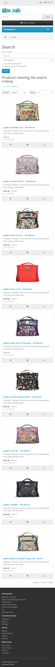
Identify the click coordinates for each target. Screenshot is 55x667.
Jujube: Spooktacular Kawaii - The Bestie (22, 397)
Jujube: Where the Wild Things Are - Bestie (23, 558)
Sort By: (6, 92)
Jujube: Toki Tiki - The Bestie (16, 450)
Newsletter (6, 653)
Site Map (5, 624)
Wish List (5, 650)
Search (13, 37)
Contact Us (6, 619)
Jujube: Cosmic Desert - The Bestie (19, 181)
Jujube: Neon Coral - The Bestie (17, 289)
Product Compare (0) (11, 86)
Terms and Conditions (10, 607)
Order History (7, 648)
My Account (6, 645)
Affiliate (4, 636)
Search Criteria (7, 52)
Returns (4, 621)
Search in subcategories (11, 64)
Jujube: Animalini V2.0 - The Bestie (19, 127)
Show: (33, 92)
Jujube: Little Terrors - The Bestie (19, 235)
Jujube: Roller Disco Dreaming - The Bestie (22, 343)
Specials (5, 638)
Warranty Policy (7, 612)
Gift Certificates (7, 633)
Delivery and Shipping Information (14, 600)
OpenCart (14, 662)
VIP (3, 610)
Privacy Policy (6, 602)
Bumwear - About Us (9, 597)
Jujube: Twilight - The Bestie (16, 504)
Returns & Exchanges (9, 605)
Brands (4, 631)
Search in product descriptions (14, 66)
